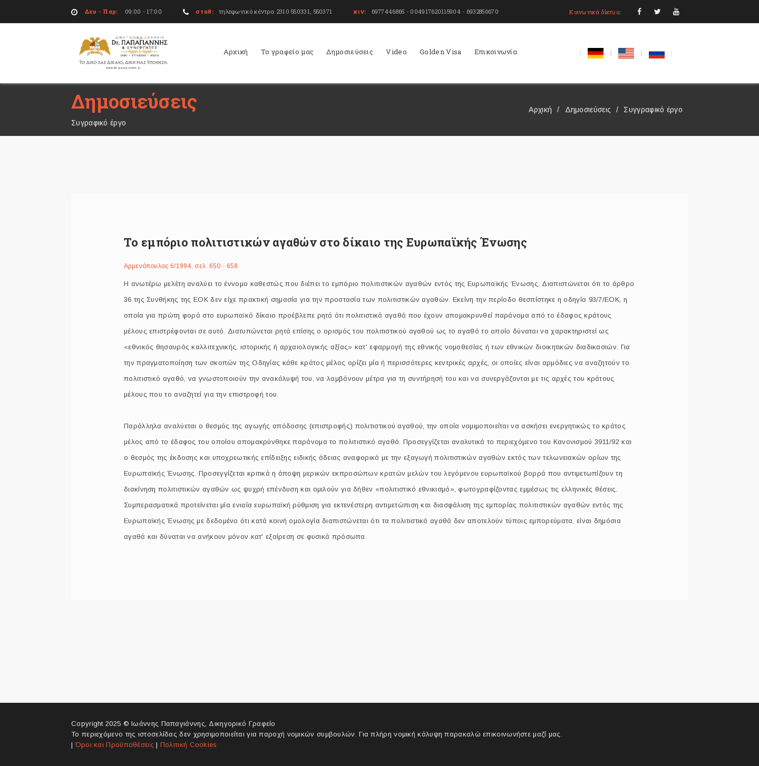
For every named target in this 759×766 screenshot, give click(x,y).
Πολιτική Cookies (188, 745)
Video (396, 51)
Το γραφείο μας (287, 51)
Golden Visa (440, 51)
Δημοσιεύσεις (349, 51)
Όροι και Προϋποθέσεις (116, 745)
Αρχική (235, 51)
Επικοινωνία (495, 51)
